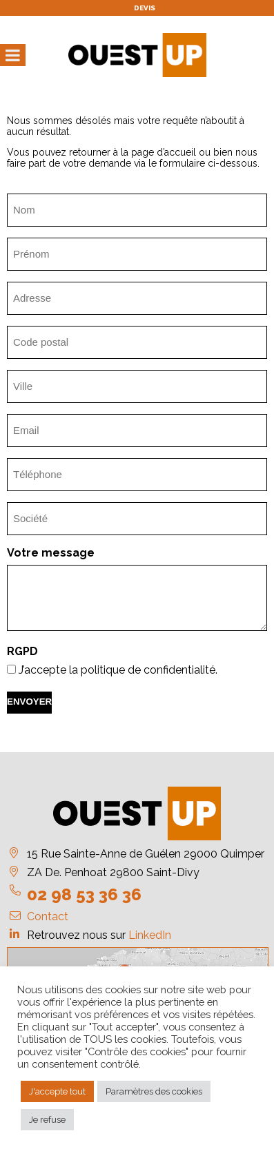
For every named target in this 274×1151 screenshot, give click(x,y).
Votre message (51, 552)
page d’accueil (163, 152)
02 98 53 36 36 (84, 894)
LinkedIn (149, 935)
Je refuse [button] (47, 1119)
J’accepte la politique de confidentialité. (118, 669)
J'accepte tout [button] (57, 1091)
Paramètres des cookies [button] (154, 1091)
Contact (47, 916)
